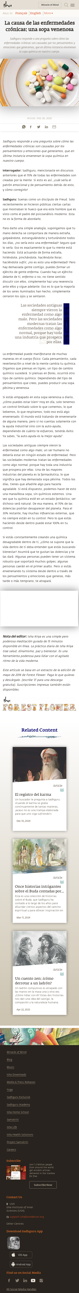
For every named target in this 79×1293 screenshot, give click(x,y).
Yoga (10, 1089)
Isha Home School (18, 1112)
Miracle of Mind (16, 1052)
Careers (11, 1149)
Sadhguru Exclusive (18, 1097)
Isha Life (12, 1127)
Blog (9, 1059)
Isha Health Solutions (20, 1134)
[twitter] (38, 126)
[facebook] (30, 126)
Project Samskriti (17, 1142)
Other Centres (15, 1223)
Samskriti (13, 1119)
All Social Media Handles (21, 1289)
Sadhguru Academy (18, 1104)
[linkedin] (46, 126)
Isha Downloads (16, 1074)
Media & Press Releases (21, 1082)
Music (10, 1067)
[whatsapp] (23, 126)
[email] (54, 126)
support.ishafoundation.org (27, 1216)
